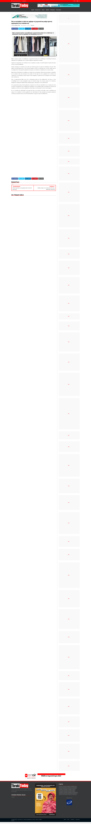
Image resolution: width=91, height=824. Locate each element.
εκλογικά (70, 789)
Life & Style (61, 786)
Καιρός (43, 9)
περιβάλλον (70, 792)
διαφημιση (61, 789)
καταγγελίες (61, 791)
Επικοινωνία (58, 9)
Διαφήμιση (24, 1)
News (33, 25)
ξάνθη (73, 791)
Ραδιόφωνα (52, 9)
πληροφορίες (75, 792)
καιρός (74, 789)
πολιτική (60, 794)
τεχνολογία (74, 794)
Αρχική (32, 9)
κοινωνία (65, 791)
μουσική (69, 791)
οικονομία (61, 792)
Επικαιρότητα (37, 9)
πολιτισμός (65, 794)
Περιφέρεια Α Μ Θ (73, 786)
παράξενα (65, 792)
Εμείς (68, 819)
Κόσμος (68, 786)
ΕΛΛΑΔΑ (65, 786)
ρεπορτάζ (69, 794)
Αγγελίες (47, 9)
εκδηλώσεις (66, 789)
